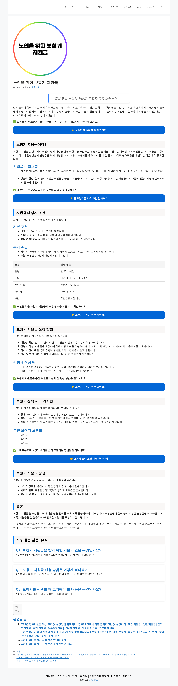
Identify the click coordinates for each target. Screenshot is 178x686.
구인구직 (151, 7)
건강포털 (116, 676)
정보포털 (50, 676)
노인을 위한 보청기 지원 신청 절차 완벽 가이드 (46, 643)
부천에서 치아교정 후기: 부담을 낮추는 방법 (36, 661)
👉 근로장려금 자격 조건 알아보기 (89, 198)
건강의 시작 (63, 676)
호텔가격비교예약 (99, 676)
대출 (90, 7)
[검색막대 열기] (161, 7)
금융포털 (128, 7)
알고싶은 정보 (80, 676)
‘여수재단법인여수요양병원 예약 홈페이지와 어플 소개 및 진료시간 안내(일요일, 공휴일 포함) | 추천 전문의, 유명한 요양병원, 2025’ (76, 654)
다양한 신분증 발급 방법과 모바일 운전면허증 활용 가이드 (42, 657)
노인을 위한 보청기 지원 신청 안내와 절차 (43, 640)
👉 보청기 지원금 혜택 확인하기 (89, 314)
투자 (116, 7)
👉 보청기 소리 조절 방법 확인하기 (89, 458)
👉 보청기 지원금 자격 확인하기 (89, 130)
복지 (77, 7)
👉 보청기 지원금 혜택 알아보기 (89, 386)
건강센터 (127, 676)
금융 (18, 651)
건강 (139, 7)
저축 (103, 7)
